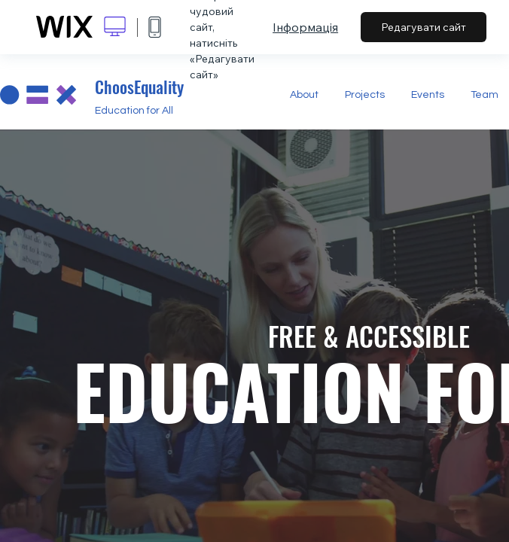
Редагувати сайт (423, 27)
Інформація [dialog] (305, 27)
